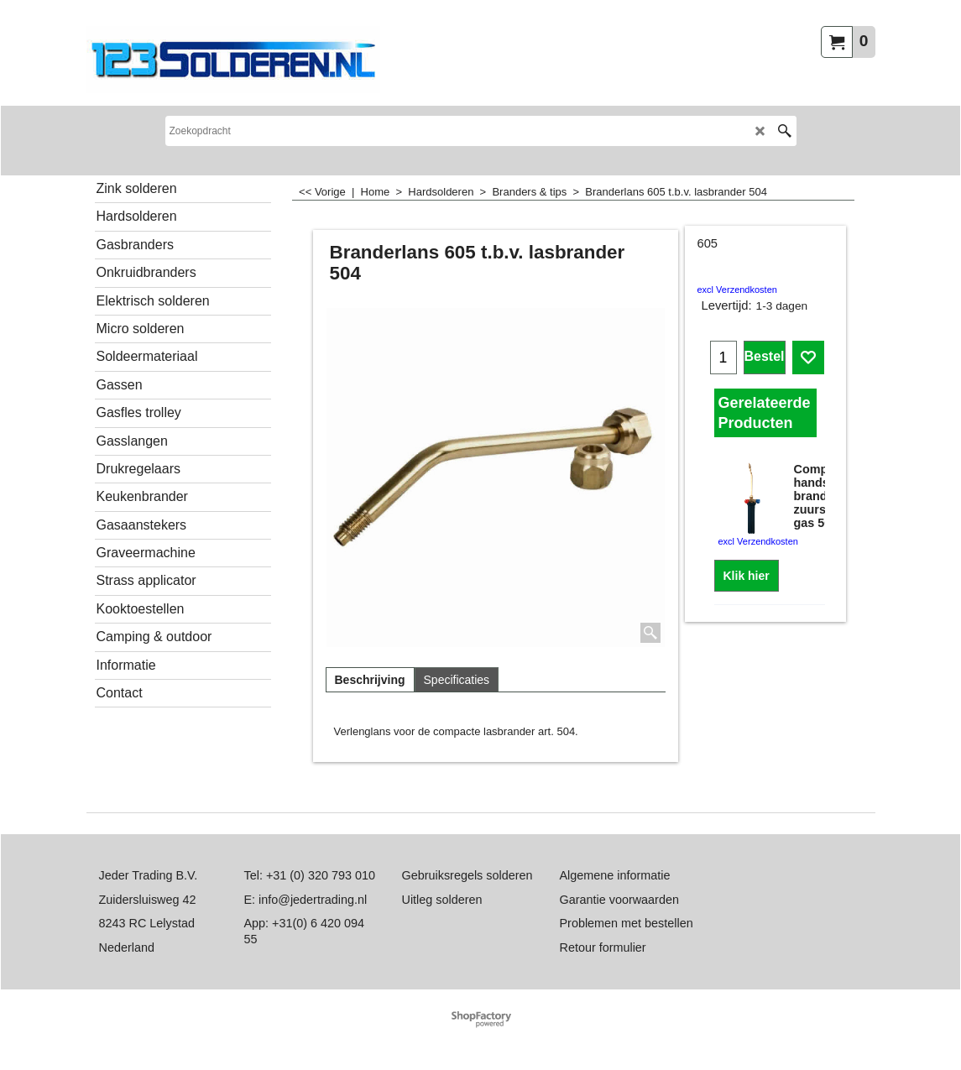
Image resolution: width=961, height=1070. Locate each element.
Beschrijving (370, 679)
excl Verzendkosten (737, 289)
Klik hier (746, 575)
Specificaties (457, 679)
